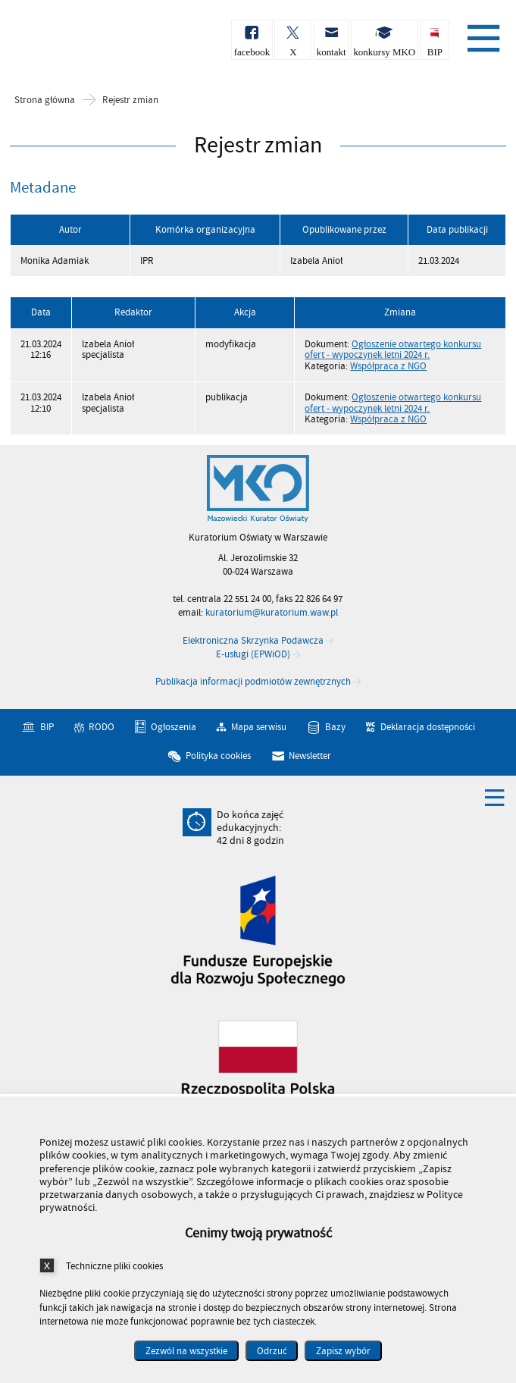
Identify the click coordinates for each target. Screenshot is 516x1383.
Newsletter (310, 756)
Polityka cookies (218, 756)
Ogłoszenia (173, 727)
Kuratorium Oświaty (90, 44)
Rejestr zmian (130, 100)
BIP (47, 727)
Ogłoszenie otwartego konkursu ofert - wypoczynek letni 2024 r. (393, 349)
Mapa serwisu (258, 727)
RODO (101, 727)
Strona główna (44, 100)
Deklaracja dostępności (427, 727)
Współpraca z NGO (388, 366)
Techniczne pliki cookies (114, 1266)
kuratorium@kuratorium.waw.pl (271, 613)
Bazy (335, 727)
